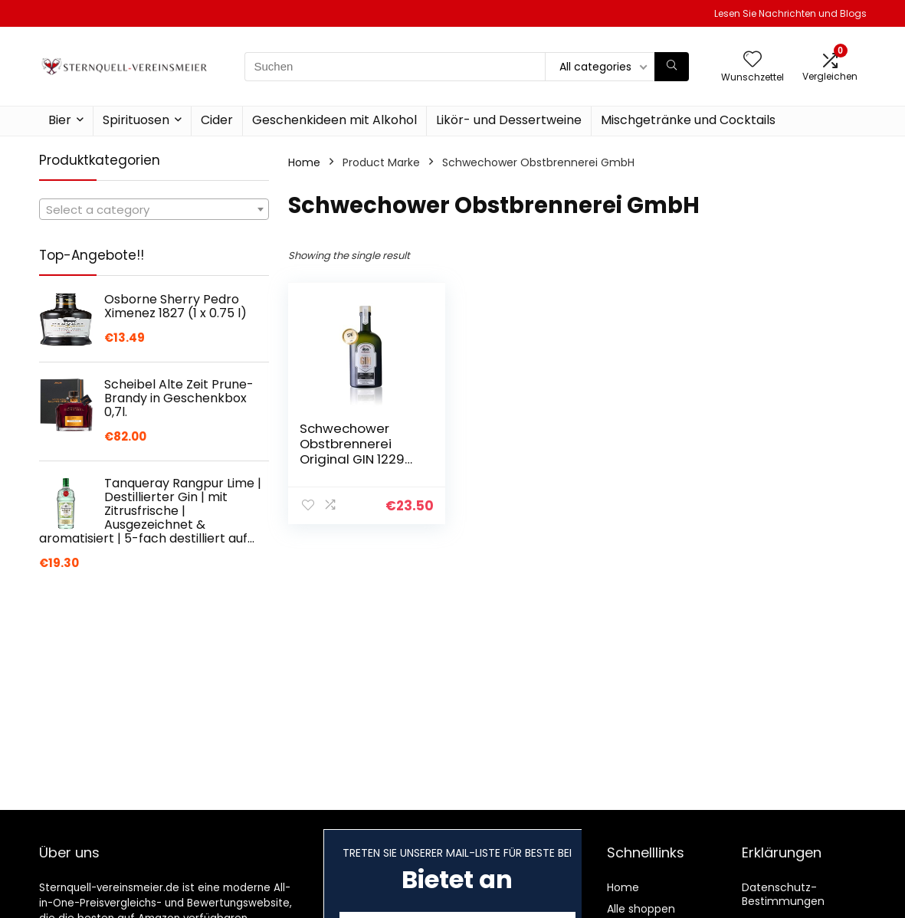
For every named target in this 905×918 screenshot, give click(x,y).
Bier (59, 120)
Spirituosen (136, 120)
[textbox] (154, 210)
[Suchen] (671, 66)
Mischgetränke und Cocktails (688, 120)
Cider (217, 120)
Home (304, 162)
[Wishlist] (752, 60)
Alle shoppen (641, 908)
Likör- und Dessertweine (509, 120)
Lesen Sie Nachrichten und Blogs (790, 13)
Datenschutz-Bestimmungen (783, 894)
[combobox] (154, 209)
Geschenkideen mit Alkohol (334, 120)
